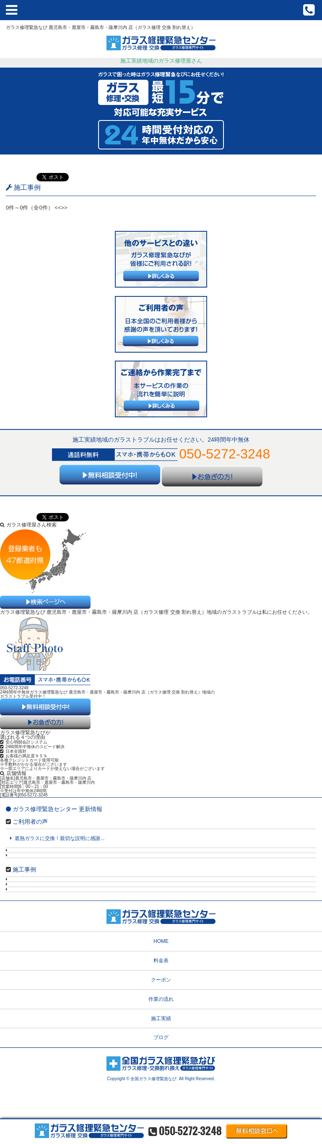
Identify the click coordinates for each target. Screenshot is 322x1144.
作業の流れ (161, 999)
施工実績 (161, 1018)
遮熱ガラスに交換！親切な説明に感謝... (57, 838)
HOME (161, 941)
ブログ (161, 1037)
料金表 (161, 960)
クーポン (161, 980)
